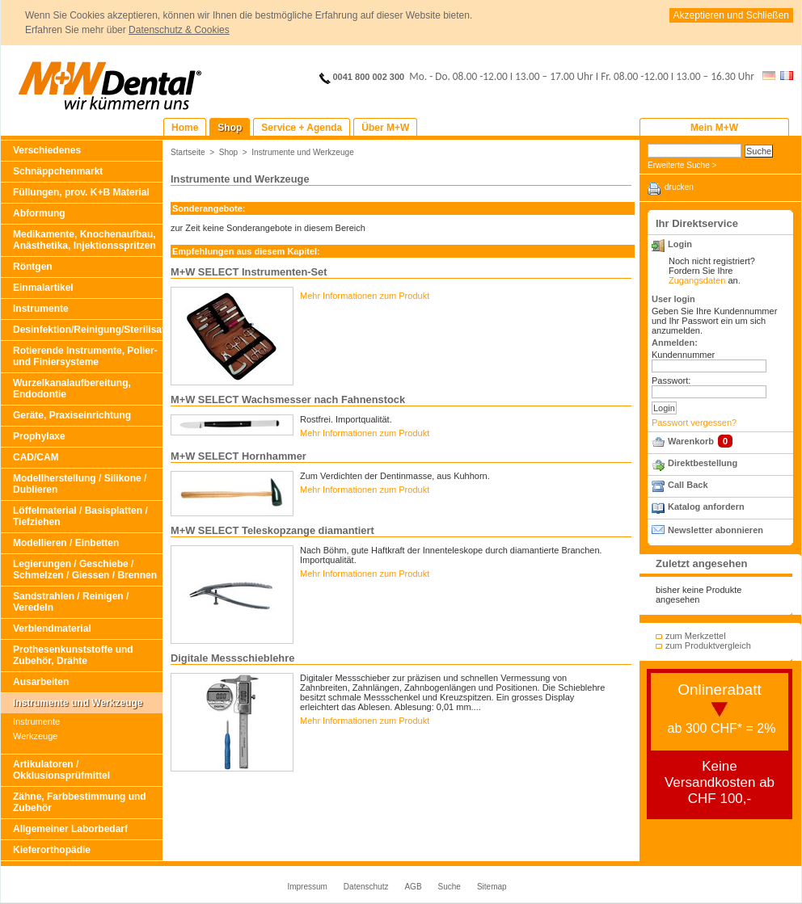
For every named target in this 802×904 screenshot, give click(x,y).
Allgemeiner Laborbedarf (70, 829)
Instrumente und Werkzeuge (77, 702)
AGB (412, 886)
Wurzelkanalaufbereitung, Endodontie (72, 388)
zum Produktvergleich (708, 645)
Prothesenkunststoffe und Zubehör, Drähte (73, 655)
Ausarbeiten (41, 681)
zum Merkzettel (695, 636)
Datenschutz (366, 886)
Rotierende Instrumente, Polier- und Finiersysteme (85, 356)
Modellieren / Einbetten (66, 543)
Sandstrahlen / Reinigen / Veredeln (71, 602)
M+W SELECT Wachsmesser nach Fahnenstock (288, 399)
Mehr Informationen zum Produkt (364, 296)
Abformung (39, 213)
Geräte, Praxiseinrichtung (72, 415)
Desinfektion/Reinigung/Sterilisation (88, 329)
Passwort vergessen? (694, 422)
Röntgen (33, 266)
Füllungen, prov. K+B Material (81, 192)
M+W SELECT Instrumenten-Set (249, 272)
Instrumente (41, 308)
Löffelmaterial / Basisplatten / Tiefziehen (80, 516)
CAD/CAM (36, 457)
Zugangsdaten (697, 280)
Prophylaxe (39, 436)
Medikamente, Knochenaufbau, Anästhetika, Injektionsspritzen (84, 240)
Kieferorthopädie (52, 850)
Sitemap (492, 886)
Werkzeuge (35, 736)
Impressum (307, 886)
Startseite (188, 152)
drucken (679, 187)
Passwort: (671, 380)
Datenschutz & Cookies (179, 30)
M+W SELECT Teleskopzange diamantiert (272, 530)
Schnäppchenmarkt (58, 171)
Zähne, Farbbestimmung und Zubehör (79, 802)
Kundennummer (683, 354)
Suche (449, 886)
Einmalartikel (43, 287)
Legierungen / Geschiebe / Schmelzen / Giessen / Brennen (85, 569)
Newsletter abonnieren (715, 530)
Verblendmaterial (52, 628)
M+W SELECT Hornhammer (238, 456)
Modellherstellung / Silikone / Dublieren (79, 484)
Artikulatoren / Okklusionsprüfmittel (61, 770)
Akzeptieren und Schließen (731, 15)
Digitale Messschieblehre (232, 658)
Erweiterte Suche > (682, 165)
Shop (228, 152)
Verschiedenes (47, 150)
